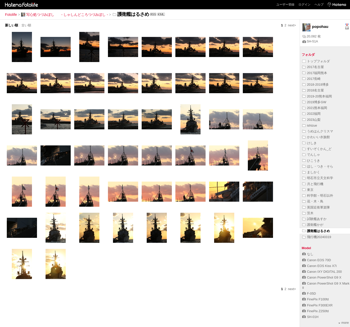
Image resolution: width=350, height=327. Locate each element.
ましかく (311, 172)
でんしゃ (311, 154)
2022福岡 (311, 114)
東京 (308, 190)
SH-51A (310, 41)
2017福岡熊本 (314, 73)
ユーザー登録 (285, 4)
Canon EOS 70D (316, 260)
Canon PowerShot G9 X (321, 277)
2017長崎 (311, 79)
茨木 (308, 213)
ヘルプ (319, 4)
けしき (309, 143)
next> (292, 25)
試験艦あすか (314, 219)
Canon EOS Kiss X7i (319, 266)
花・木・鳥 (312, 201)
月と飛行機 (312, 184)
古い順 (26, 25)
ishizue (309, 125)
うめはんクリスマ (317, 131)
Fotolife (11, 15)
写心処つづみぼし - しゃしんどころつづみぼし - (64, 15)
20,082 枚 (311, 36)
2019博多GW (314, 102)
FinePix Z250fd (315, 311)
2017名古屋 (313, 67)
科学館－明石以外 (317, 195)
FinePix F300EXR (317, 305)
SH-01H (310, 317)
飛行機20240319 (316, 237)
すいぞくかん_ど (317, 149)
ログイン (304, 4)
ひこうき (311, 160)
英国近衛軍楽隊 (316, 207)
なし (308, 254)
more (343, 322)
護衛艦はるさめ (316, 231)
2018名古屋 (313, 90)
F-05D (309, 293)
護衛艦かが (312, 225)
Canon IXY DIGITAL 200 (322, 272)
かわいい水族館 (316, 137)
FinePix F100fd (315, 299)
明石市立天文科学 (317, 178)
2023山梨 (311, 120)
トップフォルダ (316, 61)
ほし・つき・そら (317, 166)
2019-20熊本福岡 (317, 96)
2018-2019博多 (315, 84)
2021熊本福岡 (314, 108)
